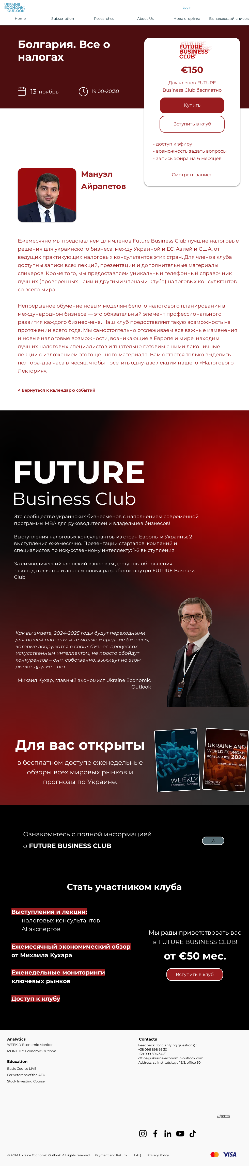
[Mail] (213, 841)
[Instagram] (143, 1134)
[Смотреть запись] (192, 175)
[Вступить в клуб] (192, 124)
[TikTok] (193, 1134)
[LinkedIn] (168, 1134)
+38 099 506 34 (152, 1054)
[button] (62, 18)
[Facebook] (155, 1134)
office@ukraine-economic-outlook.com (171, 1058)
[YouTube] (180, 1134)
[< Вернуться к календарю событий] (56, 390)
